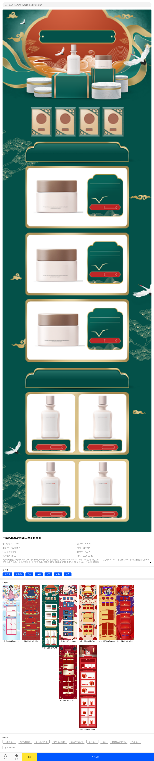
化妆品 (19, 574)
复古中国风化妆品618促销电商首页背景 (107, 641)
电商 (39, 574)
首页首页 (92, 741)
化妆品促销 (25, 741)
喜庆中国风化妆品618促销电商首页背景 (125, 641)
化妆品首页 (9, 741)
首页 (48, 574)
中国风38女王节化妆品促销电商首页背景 (68, 641)
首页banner (10, 747)
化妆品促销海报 (119, 741)
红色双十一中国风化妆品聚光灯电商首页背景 (88, 729)
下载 (29, 757)
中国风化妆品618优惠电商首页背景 (68, 700)
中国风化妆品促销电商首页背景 (50, 648)
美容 (68, 574)
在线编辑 (95, 757)
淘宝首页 (135, 741)
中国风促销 (59, 562)
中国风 (7, 574)
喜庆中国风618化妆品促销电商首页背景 (88, 641)
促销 (29, 574)
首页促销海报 (42, 741)
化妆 (58, 574)
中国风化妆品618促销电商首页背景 (31, 641)
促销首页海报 (59, 741)
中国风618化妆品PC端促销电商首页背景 (11, 641)
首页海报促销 (77, 741)
